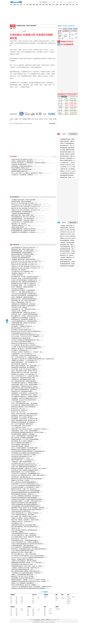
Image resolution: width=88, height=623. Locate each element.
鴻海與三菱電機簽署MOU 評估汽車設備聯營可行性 (24, 362)
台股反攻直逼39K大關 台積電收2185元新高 (22, 159)
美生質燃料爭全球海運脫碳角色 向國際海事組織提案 (24, 497)
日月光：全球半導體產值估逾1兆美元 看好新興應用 (24, 403)
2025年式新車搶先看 (67, 44)
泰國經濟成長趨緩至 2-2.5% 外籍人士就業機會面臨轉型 (24, 439)
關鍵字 (57, 606)
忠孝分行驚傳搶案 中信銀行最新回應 (20, 444)
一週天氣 (68, 598)
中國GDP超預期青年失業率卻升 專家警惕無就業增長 (24, 530)
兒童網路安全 (48, 619)
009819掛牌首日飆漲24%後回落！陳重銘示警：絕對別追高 (25, 537)
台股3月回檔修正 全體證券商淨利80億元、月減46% (24, 386)
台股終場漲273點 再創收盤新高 (19, 164)
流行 (22, 603)
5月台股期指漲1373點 (16, 523)
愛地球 (50, 613)
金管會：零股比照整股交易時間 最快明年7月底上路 (24, 370)
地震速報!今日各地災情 (67, 41)
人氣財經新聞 (73, 134)
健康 (43, 4)
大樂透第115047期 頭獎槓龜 (18, 311)
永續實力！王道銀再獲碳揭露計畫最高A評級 (22, 574)
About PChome (53, 619)
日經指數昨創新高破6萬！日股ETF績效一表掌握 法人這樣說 (26, 566)
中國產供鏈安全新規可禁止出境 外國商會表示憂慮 (23, 525)
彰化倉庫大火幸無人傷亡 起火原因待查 (69, 164)
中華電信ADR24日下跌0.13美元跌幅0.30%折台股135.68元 (73, 234)
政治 (18, 4)
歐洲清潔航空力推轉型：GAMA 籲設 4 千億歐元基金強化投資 (26, 501)
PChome (65, 2)
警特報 (73, 596)
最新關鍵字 (58, 609)
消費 (61, 4)
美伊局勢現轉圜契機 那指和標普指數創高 (70, 240)
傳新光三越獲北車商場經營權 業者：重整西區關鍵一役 (25, 365)
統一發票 (63, 598)
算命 (56, 596)
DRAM (36, 119)
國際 (31, 4)
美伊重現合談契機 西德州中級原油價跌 (26, 25)
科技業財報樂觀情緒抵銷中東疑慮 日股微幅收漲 (23, 533)
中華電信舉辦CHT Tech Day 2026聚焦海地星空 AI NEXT (25, 483)
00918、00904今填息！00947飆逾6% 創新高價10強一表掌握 (26, 173)
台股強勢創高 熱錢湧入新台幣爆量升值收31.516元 (24, 398)
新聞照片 (29, 606)
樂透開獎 (75, 28)
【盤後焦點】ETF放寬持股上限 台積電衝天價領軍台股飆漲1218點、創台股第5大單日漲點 (33, 358)
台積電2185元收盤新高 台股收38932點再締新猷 (23, 518)
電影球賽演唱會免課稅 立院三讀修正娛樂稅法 (71, 249)
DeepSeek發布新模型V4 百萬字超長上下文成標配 (23, 454)
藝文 (50, 610)
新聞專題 (46, 594)
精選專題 (45, 596)
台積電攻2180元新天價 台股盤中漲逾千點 (21, 521)
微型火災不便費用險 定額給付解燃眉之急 (21, 442)
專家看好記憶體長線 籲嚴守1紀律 (19, 171)
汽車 (70, 4)
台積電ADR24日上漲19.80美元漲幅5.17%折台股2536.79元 (73, 238)
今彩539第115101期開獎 (17, 288)
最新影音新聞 (73, 222)
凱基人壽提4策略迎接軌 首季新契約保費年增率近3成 (24, 526)
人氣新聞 (61, 134)
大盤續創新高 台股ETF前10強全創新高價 (21, 169)
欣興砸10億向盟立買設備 (65, 259)
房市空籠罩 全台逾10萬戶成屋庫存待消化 (21, 329)
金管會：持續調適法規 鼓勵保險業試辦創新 (22, 287)
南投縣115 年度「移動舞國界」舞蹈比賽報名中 (22, 583)
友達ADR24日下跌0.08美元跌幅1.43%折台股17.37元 (72, 229)
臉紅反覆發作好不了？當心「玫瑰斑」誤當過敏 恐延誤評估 (74, 145)
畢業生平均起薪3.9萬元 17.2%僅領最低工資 (22, 460)
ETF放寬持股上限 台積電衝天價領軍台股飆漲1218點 (24, 405)
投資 (45, 612)
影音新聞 (12, 606)
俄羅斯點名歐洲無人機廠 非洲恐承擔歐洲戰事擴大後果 (24, 388)
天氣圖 (68, 603)
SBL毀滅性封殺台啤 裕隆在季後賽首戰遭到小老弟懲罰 (72, 173)
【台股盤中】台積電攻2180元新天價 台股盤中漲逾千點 (25, 567)
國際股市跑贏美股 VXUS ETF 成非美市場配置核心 (23, 471)
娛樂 (47, 4)
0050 (32, 119)
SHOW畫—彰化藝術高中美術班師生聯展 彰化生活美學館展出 (26, 346)
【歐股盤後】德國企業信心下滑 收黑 (68, 257)
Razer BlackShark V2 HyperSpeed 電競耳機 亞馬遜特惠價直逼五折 (27, 557)
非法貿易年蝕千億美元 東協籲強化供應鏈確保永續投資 (24, 470)
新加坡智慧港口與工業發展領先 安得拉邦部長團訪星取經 (25, 453)
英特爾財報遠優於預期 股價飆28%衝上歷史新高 (71, 261)
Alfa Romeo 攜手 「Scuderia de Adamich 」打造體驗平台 (25, 336)
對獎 (62, 594)
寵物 (22, 596)
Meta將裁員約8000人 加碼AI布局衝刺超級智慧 (71, 162)
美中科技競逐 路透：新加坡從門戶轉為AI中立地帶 (24, 516)
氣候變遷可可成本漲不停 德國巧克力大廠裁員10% (23, 283)
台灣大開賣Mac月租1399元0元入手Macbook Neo (23, 463)
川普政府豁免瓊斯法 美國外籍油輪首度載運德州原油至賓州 (25, 506)
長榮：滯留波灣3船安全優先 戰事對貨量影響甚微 (23, 381)
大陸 (77, 4)
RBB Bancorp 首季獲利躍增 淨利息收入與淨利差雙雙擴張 (25, 490)
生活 (53, 4)
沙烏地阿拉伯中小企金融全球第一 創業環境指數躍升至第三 (25, 473)
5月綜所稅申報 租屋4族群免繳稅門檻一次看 (22, 569)
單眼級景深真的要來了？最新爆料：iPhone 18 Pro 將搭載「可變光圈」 (28, 579)
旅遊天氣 (68, 600)
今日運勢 (64, 25)
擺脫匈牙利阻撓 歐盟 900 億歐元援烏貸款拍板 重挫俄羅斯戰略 (26, 478)
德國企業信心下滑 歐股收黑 (66, 255)
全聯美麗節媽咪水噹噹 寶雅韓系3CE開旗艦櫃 (71, 139)
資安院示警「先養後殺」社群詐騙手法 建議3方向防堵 (24, 519)
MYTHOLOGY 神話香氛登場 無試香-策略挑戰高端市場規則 (25, 485)
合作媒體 (69, 2)
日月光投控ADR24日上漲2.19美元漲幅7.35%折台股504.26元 (74, 232)
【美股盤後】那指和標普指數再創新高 (68, 242)
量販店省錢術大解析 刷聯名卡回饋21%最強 (70, 244)
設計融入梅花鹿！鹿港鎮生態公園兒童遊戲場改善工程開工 (25, 334)
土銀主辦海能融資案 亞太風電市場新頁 (20, 511)
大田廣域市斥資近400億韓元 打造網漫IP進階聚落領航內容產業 (26, 499)
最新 (11, 596)
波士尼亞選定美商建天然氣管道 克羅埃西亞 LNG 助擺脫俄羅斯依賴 (27, 451)
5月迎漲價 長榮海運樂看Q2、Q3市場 (20, 458)
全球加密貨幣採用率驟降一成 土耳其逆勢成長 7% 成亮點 (25, 487)
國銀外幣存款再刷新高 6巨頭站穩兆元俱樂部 (70, 251)
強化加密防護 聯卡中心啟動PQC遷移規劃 (21, 417)
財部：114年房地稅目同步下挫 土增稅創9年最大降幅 (24, 357)
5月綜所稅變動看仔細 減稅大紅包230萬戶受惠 (71, 246)
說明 (73, 2)
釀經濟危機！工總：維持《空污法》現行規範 (22, 576)
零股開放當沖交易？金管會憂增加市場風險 (21, 391)
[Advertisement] (33, 136)
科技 (27, 4)
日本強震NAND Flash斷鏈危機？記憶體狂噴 (22, 174)
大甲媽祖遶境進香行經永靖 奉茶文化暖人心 (21, 333)
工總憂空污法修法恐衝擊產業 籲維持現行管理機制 (24, 561)
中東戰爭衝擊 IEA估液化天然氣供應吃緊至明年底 (23, 355)
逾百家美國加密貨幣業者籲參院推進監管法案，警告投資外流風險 (27, 432)
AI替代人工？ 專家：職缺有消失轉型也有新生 (22, 292)
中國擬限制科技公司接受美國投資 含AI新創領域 (71, 265)
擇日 (56, 600)
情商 (22, 598)
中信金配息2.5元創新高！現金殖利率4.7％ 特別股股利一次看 (26, 352)
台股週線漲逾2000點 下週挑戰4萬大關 (20, 338)
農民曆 (59, 25)
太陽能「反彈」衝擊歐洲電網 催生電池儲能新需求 (23, 466)
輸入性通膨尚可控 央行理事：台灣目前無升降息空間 (24, 276)
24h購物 (60, 2)
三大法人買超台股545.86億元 (18, 401)
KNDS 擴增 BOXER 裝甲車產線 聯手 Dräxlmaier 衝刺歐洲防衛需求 (27, 555)
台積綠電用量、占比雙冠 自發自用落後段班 (21, 166)
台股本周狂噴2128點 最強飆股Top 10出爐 (21, 456)
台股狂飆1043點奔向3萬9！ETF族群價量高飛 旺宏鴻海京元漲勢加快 (28, 162)
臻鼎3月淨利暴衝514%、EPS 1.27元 (20, 328)
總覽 (45, 609)
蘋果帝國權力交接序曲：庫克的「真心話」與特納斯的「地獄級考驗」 (28, 507)
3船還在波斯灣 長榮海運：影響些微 (20, 446)
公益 (50, 612)
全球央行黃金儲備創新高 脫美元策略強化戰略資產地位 (24, 504)
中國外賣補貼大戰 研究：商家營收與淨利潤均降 (23, 300)
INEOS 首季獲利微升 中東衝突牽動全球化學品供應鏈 (24, 547)
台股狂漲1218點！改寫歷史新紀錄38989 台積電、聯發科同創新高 (27, 475)
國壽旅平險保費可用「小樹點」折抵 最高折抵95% (24, 489)
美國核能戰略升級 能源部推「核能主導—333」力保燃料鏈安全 (26, 562)
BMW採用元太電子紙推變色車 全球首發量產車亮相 (24, 295)
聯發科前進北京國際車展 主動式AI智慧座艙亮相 (23, 406)
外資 (20, 119)
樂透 (62, 596)
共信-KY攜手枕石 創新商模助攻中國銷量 (21, 341)
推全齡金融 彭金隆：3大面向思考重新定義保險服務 (24, 278)
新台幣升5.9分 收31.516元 (18, 408)
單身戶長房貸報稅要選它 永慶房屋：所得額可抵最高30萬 (25, 571)
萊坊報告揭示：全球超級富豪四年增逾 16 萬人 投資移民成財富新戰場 (28, 549)
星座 (40, 4)
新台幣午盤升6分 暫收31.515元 (19, 538)
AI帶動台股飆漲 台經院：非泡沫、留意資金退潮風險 (24, 384)
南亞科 (16, 119)
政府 (73, 4)
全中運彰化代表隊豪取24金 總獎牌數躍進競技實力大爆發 (25, 340)
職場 (34, 4)
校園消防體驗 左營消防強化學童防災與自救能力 (23, 578)
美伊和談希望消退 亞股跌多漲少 (19, 364)
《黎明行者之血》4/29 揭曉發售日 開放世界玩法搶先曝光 (73, 168)
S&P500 (41, 119)
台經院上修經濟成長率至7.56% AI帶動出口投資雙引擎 (24, 513)
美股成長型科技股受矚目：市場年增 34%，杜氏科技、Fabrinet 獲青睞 (28, 468)
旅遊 (64, 4)
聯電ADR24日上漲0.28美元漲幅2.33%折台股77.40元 (72, 236)
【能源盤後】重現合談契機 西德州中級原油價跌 (71, 225)
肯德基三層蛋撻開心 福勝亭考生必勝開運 (70, 141)
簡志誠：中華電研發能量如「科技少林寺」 (21, 302)
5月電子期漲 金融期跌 (17, 531)
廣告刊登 (38, 619)
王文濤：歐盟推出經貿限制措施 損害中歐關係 (22, 514)
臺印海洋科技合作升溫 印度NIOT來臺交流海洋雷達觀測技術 (26, 331)
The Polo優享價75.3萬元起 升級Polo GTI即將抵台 (23, 345)
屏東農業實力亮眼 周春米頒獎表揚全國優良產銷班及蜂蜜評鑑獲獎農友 (28, 588)
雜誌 (67, 4)
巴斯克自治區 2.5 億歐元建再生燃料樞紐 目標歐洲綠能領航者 (26, 509)
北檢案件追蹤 (71, 25)
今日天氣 (60, 28)
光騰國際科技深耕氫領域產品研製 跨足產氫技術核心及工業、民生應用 (28, 581)
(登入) (76, 2)
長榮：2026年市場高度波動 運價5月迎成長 (22, 424)
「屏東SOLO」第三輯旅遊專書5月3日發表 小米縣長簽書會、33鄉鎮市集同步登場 (31, 586)
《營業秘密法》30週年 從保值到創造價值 (21, 461)
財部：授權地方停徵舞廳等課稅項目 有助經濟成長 (24, 389)
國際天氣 (68, 601)
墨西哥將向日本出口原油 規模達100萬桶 (21, 552)
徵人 (58, 619)
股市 (57, 2)
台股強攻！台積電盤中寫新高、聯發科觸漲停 (22, 161)
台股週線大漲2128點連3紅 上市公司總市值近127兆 (24, 360)
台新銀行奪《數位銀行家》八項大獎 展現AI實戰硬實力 (24, 348)
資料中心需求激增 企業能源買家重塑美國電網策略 (23, 482)
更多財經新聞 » (52, 123)
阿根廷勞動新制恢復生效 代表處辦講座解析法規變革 (24, 540)
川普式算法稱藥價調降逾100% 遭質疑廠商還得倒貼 (24, 321)
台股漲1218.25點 (15, 528)
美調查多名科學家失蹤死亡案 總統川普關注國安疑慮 (24, 502)
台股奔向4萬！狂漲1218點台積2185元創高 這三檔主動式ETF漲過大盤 (28, 429)
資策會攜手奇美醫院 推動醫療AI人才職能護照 (22, 434)
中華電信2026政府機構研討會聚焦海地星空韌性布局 (24, 465)
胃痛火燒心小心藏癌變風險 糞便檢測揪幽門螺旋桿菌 (72, 158)
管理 (45, 613)
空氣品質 (65, 28)
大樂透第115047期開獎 (17, 275)
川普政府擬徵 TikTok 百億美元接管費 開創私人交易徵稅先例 (26, 573)
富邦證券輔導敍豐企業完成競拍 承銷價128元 (22, 494)
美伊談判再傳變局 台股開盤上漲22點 (20, 168)
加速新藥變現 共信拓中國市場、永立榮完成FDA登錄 (24, 393)
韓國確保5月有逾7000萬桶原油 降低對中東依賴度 (23, 449)
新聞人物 (34, 594)
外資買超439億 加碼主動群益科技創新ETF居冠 (23, 377)
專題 (15, 4)
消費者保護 (43, 619)
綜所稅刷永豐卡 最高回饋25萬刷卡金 (20, 477)
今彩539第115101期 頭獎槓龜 (19, 307)
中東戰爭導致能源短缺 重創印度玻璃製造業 (22, 545)
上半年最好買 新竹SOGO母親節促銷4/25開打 (70, 253)
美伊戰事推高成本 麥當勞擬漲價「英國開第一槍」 (24, 319)
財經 (24, 4)
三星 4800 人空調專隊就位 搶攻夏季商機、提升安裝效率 (25, 495)
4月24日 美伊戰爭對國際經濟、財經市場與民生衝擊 (24, 436)
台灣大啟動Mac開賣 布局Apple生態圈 (20, 425)
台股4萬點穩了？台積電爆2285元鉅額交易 (21, 326)
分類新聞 (12, 594)
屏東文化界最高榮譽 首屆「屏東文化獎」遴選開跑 (23, 585)
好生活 (50, 609)
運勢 (37, 4)
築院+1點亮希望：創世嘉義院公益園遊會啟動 (22, 437)
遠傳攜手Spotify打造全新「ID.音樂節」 (20, 480)
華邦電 (29, 119)
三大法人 (46, 119)
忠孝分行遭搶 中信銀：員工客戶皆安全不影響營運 (24, 369)
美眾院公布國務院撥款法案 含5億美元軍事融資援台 (72, 160)
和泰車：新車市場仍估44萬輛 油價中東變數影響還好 (24, 413)
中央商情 (24, 31)
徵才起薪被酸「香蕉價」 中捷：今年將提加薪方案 (23, 285)
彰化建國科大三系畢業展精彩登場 (19, 350)
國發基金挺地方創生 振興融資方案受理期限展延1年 (24, 281)
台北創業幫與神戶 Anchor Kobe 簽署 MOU (21, 353)
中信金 (50, 119)
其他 (22, 610)
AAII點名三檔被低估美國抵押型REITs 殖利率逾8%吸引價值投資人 (27, 543)
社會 (21, 4)
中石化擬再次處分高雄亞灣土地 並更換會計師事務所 (24, 382)
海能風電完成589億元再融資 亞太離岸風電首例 (23, 290)
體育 (50, 4)
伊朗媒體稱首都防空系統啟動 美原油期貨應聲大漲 (72, 175)
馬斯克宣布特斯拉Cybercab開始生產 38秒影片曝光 (24, 372)
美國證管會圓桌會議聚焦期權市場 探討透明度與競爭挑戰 (25, 492)
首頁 (11, 4)
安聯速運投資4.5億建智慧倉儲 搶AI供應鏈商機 (23, 367)
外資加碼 (24, 119)
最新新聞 (61, 222)
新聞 (11, 28)
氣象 (68, 594)
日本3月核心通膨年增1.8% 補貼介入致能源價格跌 (23, 535)
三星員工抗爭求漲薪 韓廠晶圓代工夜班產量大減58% (24, 280)
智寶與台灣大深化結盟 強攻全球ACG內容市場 (22, 343)
